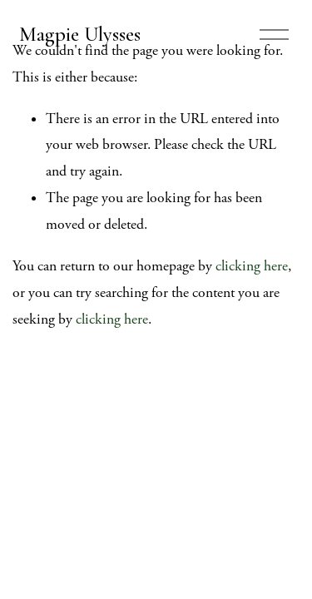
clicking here (251, 266)
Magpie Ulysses (80, 34)
